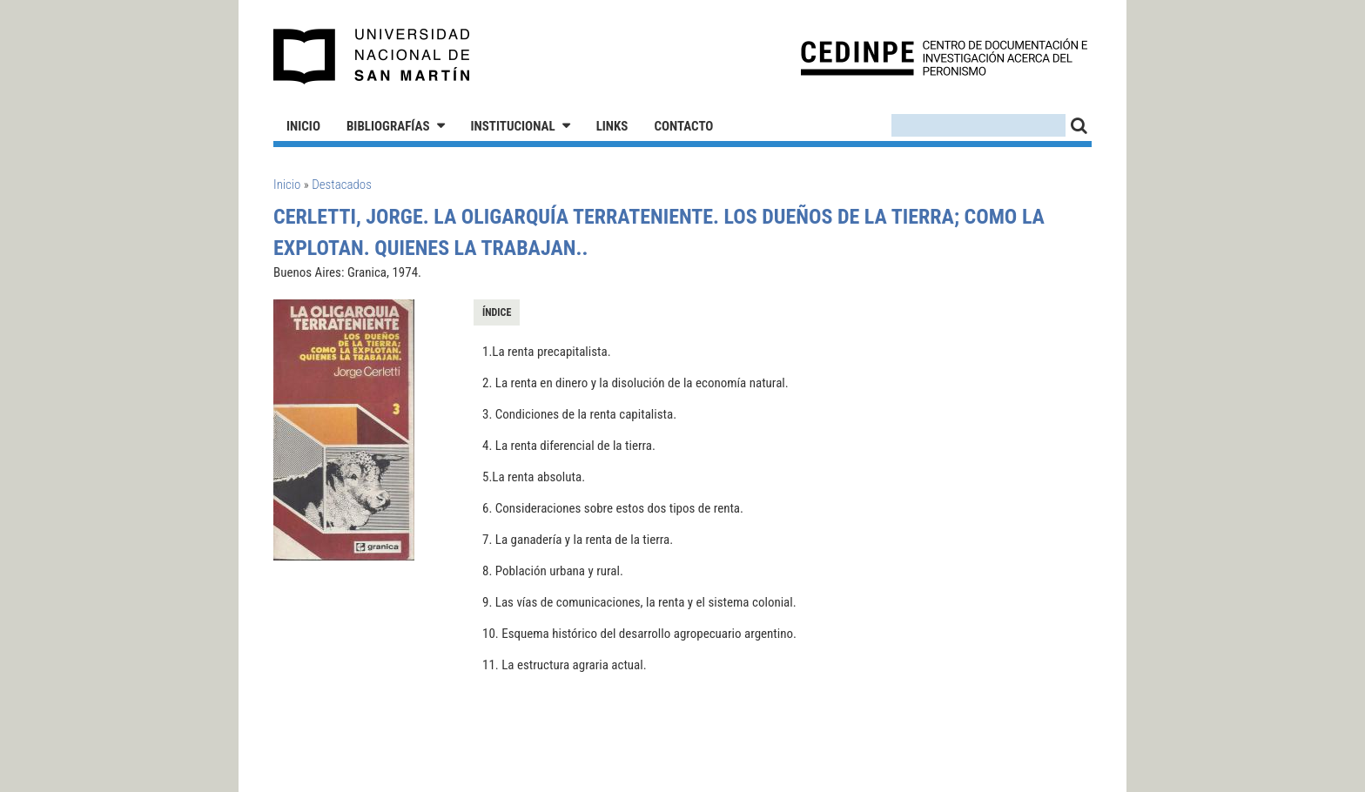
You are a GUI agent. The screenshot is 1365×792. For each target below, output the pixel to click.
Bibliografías (388, 126)
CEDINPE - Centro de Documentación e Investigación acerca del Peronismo (944, 57)
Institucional (513, 126)
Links (612, 126)
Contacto (683, 126)
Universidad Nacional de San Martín (372, 56)
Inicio (303, 126)
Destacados (342, 184)
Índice (496, 312)
